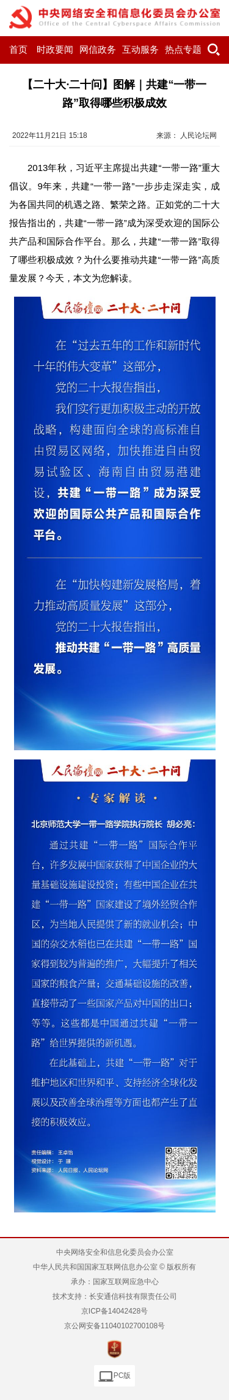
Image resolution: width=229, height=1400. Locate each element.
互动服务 (140, 50)
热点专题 (183, 50)
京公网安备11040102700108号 (114, 1326)
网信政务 (97, 50)
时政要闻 (55, 50)
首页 (18, 50)
